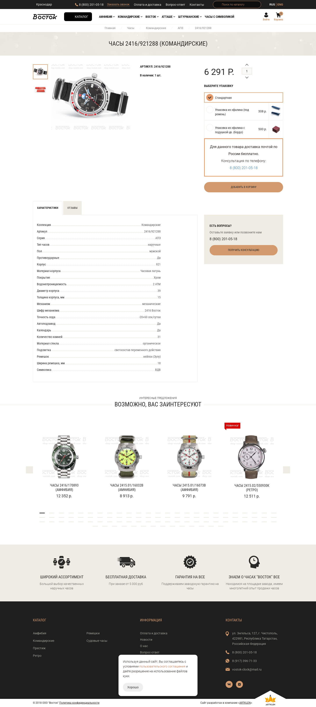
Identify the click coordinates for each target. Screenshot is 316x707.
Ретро (37, 655)
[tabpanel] (64, 461)
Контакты (197, 4)
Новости (146, 639)
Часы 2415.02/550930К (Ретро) (251, 487)
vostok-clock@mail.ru (247, 669)
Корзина (278, 19)
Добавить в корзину (244, 187)
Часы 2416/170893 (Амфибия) (64, 487)
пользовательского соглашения (162, 666)
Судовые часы (96, 640)
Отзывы (72, 207)
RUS (272, 4)
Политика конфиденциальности (79, 702)
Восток (150, 16)
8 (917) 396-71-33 (244, 661)
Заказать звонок (118, 4)
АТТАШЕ (167, 16)
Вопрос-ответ (175, 4)
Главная (110, 28)
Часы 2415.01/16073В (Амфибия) (189, 487)
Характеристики (47, 207)
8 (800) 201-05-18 (91, 4)
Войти (266, 19)
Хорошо (133, 687)
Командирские (129, 16)
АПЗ (180, 28)
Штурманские (188, 16)
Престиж (39, 648)
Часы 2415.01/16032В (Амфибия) (126, 487)
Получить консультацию (243, 250)
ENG (280, 4)
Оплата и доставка (147, 4)
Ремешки (93, 633)
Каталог (81, 16)
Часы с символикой (219, 16)
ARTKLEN (245, 702)
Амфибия (105, 16)
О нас (144, 646)
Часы (130, 28)
